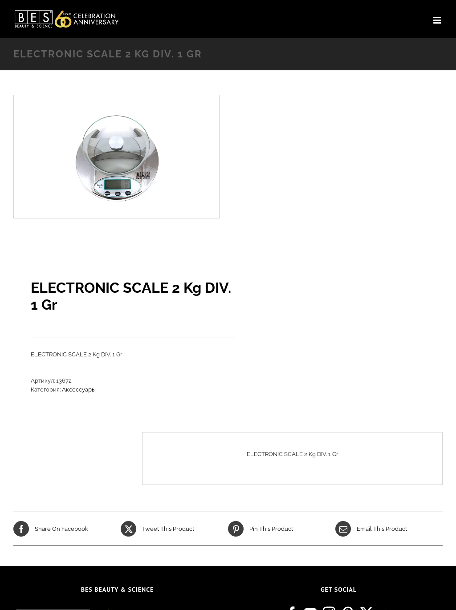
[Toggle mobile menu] (438, 20)
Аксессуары (79, 389)
